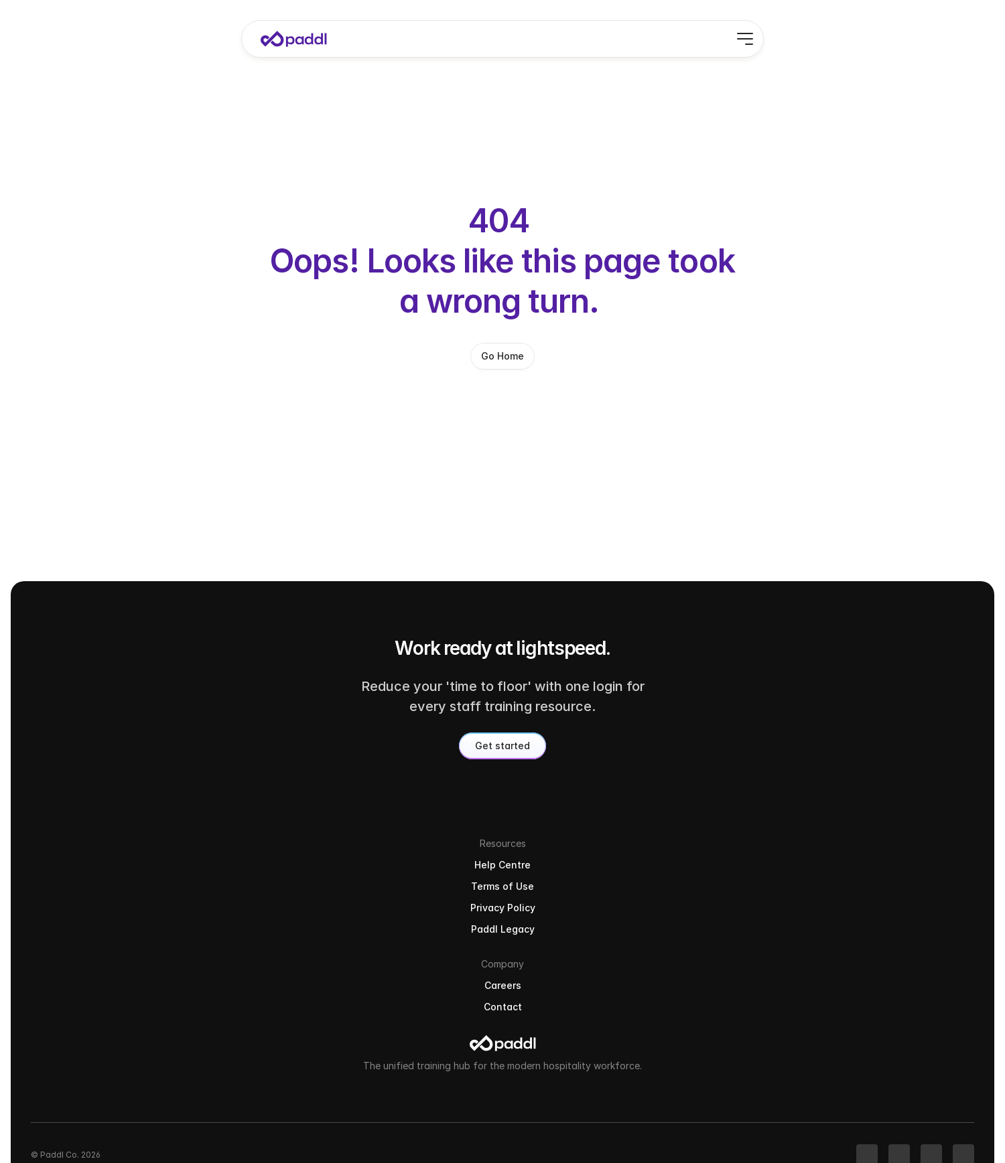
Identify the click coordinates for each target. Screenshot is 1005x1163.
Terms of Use (790, 968)
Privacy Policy (791, 989)
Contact (897, 968)
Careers (896, 946)
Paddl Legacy (791, 1010)
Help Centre (787, 946)
